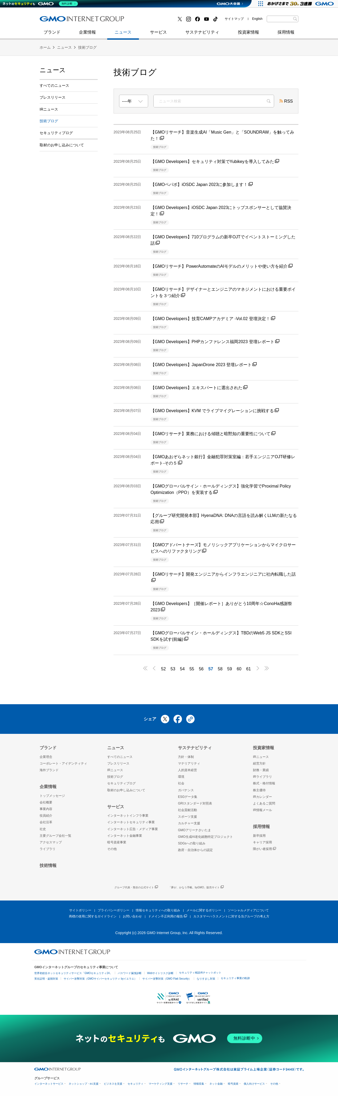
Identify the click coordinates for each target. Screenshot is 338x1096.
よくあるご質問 (264, 803)
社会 (181, 783)
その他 (112, 849)
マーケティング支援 (160, 1083)
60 (239, 669)
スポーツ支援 (187, 816)
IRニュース (49, 109)
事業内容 (46, 809)
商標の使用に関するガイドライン (92, 916)
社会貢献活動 (187, 810)
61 (248, 669)
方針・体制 (186, 757)
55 (191, 669)
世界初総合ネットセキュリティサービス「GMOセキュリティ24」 (73, 973)
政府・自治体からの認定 (195, 850)
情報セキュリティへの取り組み (158, 910)
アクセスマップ (51, 842)
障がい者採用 (264, 849)
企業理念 (46, 757)
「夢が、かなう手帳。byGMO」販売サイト (196, 887)
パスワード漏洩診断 (130, 973)
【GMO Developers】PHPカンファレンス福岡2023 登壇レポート (215, 341)
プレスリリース (52, 97)
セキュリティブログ (154, 21)
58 (220, 669)
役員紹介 (46, 815)
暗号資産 (233, 1083)
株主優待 (259, 790)
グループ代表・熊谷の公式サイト (136, 887)
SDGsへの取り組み (191, 843)
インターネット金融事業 (158, 21)
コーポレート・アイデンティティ (63, 763)
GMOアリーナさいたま (194, 830)
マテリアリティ (189, 763)
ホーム (45, 47)
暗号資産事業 (116, 842)
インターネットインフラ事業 (127, 815)
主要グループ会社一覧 (55, 836)
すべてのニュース (54, 85)
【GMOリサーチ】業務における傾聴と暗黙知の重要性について (213, 433)
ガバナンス (186, 790)
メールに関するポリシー (203, 910)
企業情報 (87, 35)
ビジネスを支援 (113, 1083)
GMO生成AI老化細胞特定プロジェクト (205, 837)
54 (182, 669)
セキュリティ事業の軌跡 (235, 978)
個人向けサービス (254, 1083)
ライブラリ (47, 849)
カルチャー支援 (189, 823)
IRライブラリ (262, 777)
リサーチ (183, 1083)
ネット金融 (216, 1083)
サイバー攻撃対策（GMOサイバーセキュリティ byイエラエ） (100, 978)
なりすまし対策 (206, 978)
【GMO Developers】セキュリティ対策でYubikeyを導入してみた (215, 161)
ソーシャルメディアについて (248, 910)
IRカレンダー (262, 797)
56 (201, 669)
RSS (286, 101)
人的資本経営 (187, 770)
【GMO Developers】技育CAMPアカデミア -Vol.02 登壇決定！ (213, 318)
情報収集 (199, 1083)
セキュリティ (135, 1083)
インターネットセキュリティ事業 (77, 21)
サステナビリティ (202, 35)
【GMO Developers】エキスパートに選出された (199, 387)
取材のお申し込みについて (62, 145)
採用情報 (286, 35)
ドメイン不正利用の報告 (167, 916)
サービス (158, 35)
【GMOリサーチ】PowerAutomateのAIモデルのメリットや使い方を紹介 (222, 266)
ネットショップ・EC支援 (83, 1083)
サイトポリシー (80, 910)
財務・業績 (261, 770)
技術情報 (48, 865)
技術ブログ (55, 21)
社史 (116, 20)
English (257, 19)
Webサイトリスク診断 (160, 973)
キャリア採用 (262, 842)
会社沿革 (46, 822)
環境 (181, 777)
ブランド (52, 35)
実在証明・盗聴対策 (46, 978)
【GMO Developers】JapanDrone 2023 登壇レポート (204, 364)
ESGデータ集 (187, 797)
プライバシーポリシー (113, 910)
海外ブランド (49, 770)
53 (173, 669)
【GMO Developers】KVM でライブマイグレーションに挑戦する (215, 410)
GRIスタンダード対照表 (195, 803)
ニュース (123, 35)
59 (229, 669)
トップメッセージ (52, 796)
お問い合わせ (132, 916)
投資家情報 (248, 35)
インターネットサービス (48, 1083)
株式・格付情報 (264, 783)
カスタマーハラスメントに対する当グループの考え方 (231, 916)
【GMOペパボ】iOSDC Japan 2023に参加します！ (202, 184)
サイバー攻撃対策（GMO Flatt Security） (166, 978)
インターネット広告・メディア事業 (132, 829)
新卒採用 (259, 836)
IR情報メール (262, 810)
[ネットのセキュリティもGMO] (40, 3)
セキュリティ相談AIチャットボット (200, 972)
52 (163, 669)
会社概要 (46, 802)
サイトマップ (234, 19)
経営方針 (259, 763)
